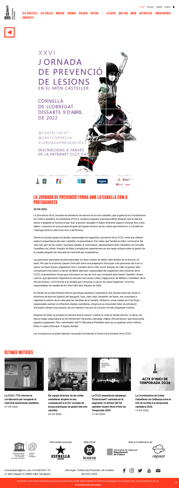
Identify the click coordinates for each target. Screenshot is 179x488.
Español (159, 7)
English (167, 7)
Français (150, 7)
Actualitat (146, 13)
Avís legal (70, 470)
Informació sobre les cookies (88, 485)
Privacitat (95, 470)
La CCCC (111, 13)
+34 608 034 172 (41, 470)
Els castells (30, 13)
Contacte (28, 18)
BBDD (133, 13)
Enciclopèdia (163, 13)
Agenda (71, 13)
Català (142, 7)
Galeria (83, 13)
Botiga (95, 13)
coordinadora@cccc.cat (18, 470)
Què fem (123, 13)
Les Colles (47, 13)
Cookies (109, 470)
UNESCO (60, 13)
